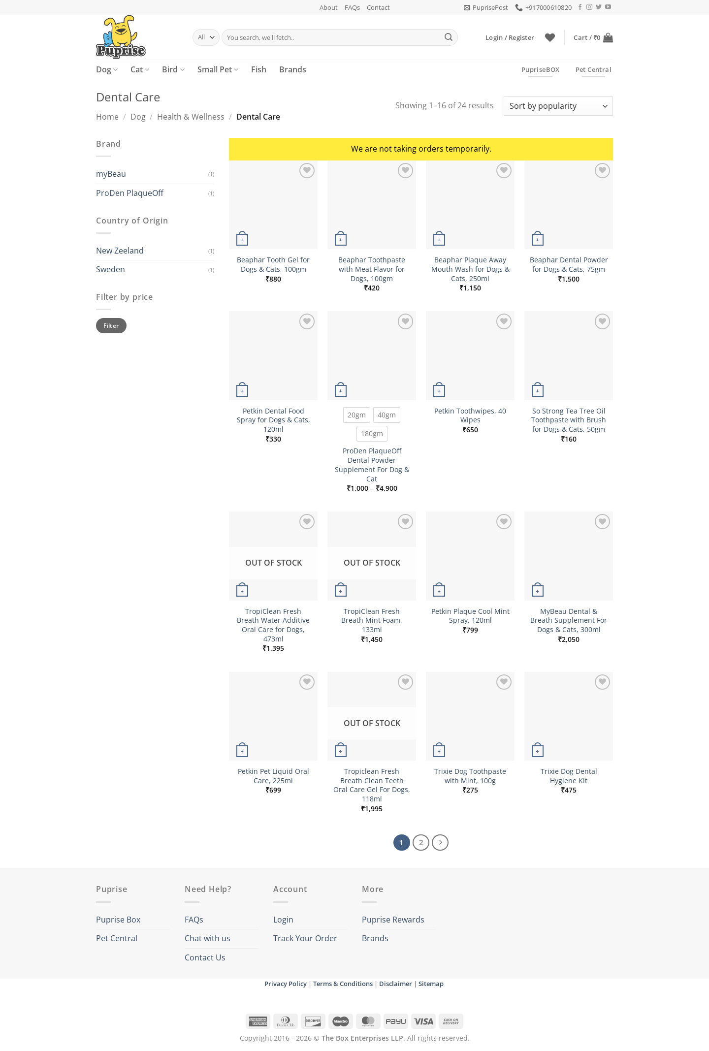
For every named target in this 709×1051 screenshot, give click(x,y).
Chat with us (207, 938)
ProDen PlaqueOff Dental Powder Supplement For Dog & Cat (372, 464)
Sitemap (431, 983)
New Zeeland (120, 250)
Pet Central (116, 938)
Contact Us (205, 957)
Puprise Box (118, 919)
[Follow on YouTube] (608, 7)
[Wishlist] (550, 37)
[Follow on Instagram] (589, 7)
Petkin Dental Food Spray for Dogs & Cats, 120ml (273, 420)
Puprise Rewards (393, 919)
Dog (107, 69)
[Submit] (448, 37)
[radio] (357, 415)
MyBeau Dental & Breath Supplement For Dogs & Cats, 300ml (568, 620)
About (329, 7)
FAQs (352, 7)
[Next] (440, 842)
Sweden (110, 269)
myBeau (111, 173)
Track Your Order (305, 938)
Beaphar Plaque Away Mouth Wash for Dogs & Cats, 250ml (470, 269)
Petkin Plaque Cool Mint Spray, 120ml (470, 616)
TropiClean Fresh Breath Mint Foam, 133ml (371, 620)
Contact (378, 7)
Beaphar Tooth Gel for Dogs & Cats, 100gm (273, 264)
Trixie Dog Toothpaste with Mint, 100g (470, 776)
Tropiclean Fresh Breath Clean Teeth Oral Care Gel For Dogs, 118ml (371, 785)
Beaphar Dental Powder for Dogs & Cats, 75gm (569, 264)
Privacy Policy (285, 983)
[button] (486, 7)
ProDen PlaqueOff (129, 193)
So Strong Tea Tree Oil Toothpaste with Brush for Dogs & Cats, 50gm (568, 420)
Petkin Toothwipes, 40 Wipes (470, 416)
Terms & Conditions (343, 983)
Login (283, 919)
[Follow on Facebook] (580, 7)
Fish (258, 69)
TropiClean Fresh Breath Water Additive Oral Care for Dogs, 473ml (273, 625)
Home (107, 116)
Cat (139, 69)
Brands (292, 69)
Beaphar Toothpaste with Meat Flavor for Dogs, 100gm (371, 269)
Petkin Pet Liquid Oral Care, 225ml (273, 776)
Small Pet (217, 69)
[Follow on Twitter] (599, 7)
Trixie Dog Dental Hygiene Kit (569, 776)
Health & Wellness (191, 116)
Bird (173, 69)
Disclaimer (395, 983)
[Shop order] (558, 106)
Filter (111, 325)
